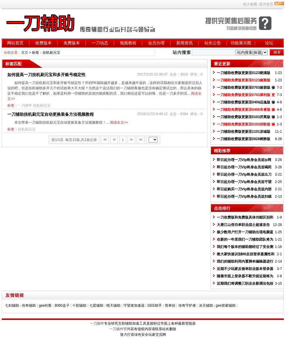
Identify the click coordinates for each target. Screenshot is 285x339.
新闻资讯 (184, 43)
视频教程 (128, 43)
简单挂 (170, 305)
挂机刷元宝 (42, 105)
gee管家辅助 (226, 305)
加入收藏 (250, 4)
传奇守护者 (187, 305)
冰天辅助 (206, 305)
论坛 (269, 43)
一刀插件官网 (119, 329)
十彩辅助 (79, 305)
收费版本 (43, 43)
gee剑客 (45, 305)
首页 (24, 53)
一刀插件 (25, 105)
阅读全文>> (119, 122)
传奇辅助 (29, 305)
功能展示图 (241, 43)
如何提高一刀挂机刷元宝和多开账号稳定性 (46, 74)
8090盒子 (62, 305)
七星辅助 (96, 305)
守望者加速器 (134, 305)
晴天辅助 (113, 305)
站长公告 (212, 43)
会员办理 (156, 43)
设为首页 (266, 4)
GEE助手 (154, 305)
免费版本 (71, 43)
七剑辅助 (12, 305)
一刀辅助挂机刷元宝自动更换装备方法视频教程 (50, 114)
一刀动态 (100, 43)
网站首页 (15, 43)
